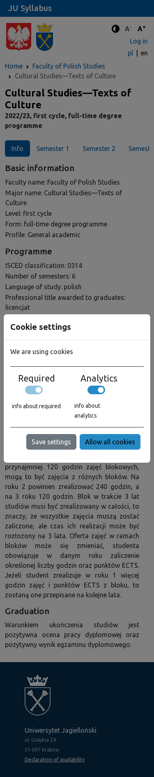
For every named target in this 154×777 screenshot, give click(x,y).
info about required (36, 406)
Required (36, 378)
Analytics (98, 378)
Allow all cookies (110, 442)
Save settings (51, 442)
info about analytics (87, 410)
